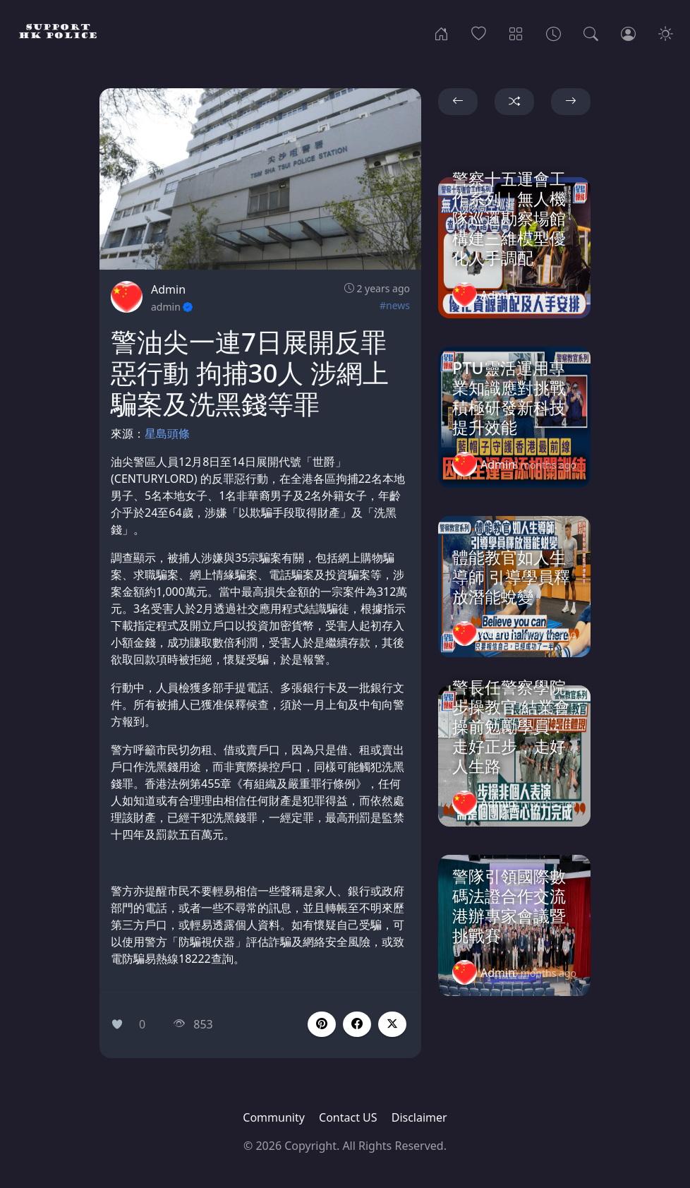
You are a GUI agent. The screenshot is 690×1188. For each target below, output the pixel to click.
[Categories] (516, 32)
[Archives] (553, 32)
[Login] (628, 32)
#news (395, 305)
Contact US (348, 1117)
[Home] (441, 32)
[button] (357, 1024)
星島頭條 (167, 433)
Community (274, 1117)
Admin (168, 289)
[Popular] (479, 32)
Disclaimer (419, 1117)
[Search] (591, 32)
